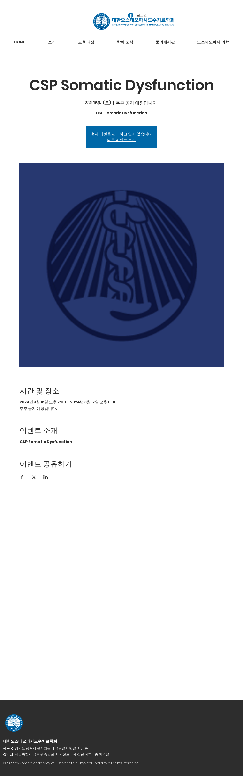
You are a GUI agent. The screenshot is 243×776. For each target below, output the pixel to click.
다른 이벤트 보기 (121, 140)
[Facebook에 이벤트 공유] (22, 477)
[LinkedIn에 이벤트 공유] (45, 477)
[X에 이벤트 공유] (33, 477)
